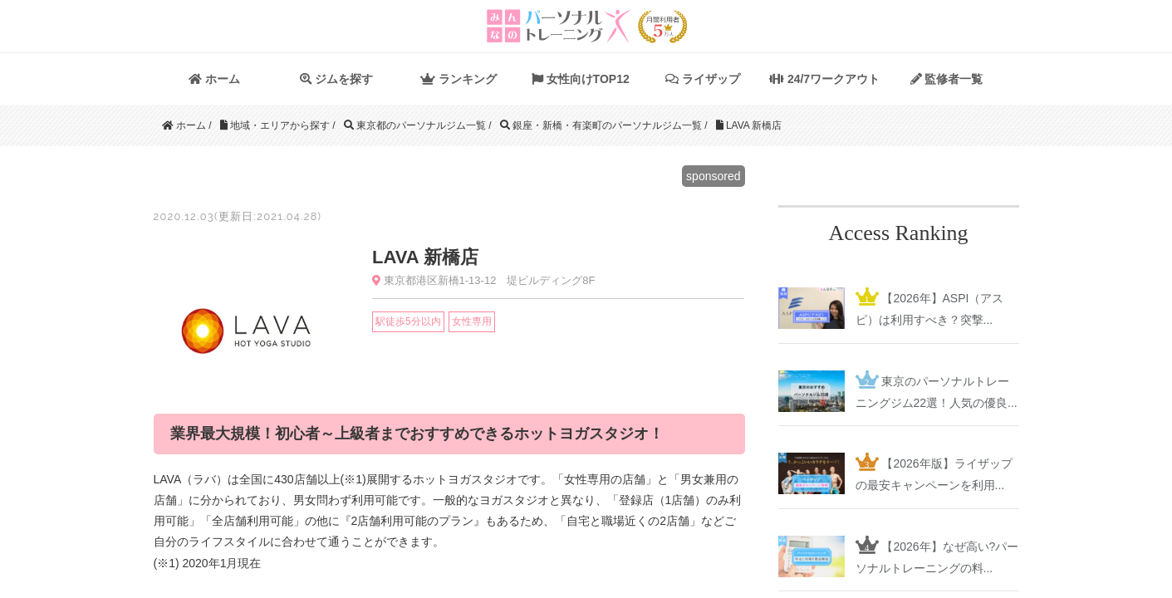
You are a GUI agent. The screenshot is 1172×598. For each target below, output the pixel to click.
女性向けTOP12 (581, 79)
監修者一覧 (946, 79)
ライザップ (702, 79)
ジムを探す (336, 79)
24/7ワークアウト (824, 79)
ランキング (458, 79)
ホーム (214, 79)
